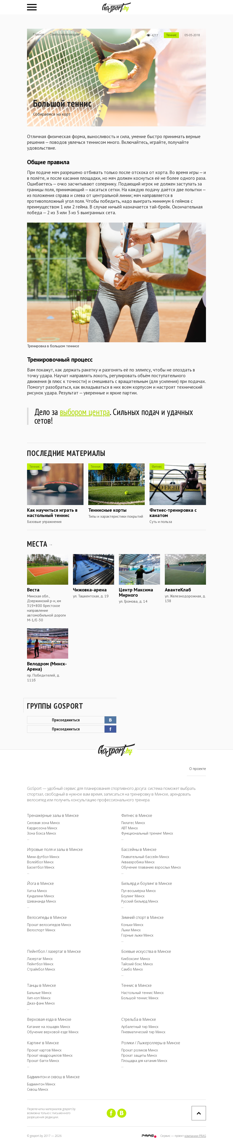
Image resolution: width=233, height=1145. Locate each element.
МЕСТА (39, 544)
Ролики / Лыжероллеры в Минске (150, 1042)
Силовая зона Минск (43, 822)
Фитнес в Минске (136, 815)
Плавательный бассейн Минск (145, 856)
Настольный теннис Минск (142, 992)
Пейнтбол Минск (40, 964)
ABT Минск (129, 828)
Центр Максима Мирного (136, 592)
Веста (33, 590)
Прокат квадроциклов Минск (49, 1055)
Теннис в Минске (136, 985)
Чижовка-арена (90, 590)
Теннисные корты (107, 510)
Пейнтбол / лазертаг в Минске (54, 951)
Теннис (171, 35)
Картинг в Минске (43, 1042)
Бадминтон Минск (41, 1084)
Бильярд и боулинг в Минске (146, 883)
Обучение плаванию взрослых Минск (151, 867)
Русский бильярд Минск (139, 901)
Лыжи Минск (131, 930)
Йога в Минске (40, 883)
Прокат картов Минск (44, 1050)
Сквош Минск (37, 1089)
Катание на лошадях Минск (48, 1026)
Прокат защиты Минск (139, 1055)
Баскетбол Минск (40, 867)
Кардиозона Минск (42, 828)
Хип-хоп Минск (38, 998)
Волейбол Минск (40, 862)
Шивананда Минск (41, 901)
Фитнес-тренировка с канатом (173, 512)
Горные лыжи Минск (137, 935)
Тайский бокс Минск (137, 964)
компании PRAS (195, 1136)
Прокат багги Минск (43, 1060)
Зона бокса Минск (41, 833)
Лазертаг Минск (40, 958)
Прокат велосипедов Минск (49, 924)
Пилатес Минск (133, 822)
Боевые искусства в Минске (146, 951)
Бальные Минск (39, 992)
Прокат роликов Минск (139, 1050)
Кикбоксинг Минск (135, 958)
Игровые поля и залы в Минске (55, 849)
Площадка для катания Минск (144, 1060)
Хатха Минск (37, 890)
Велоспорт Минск (41, 930)
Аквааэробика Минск (138, 862)
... (28, 838)
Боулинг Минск (132, 896)
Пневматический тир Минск (143, 1032)
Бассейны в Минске (138, 849)
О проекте (197, 768)
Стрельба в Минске (138, 1019)
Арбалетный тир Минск (139, 1026)
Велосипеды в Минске (47, 917)
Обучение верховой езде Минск (52, 1032)
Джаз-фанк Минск (41, 1003)
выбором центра (85, 411)
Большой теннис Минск (139, 998)
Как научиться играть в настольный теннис (52, 512)
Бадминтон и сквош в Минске (53, 1076)
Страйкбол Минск (41, 969)
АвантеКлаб (178, 590)
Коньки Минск (132, 924)
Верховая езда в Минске (49, 1019)
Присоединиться (84, 720)
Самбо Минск (132, 969)
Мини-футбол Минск (43, 856)
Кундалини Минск (40, 896)
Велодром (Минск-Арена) (47, 666)
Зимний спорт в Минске (142, 917)
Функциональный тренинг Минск (147, 833)
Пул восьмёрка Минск (138, 890)
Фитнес (157, 467)
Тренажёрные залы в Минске (53, 815)
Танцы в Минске (41, 985)
